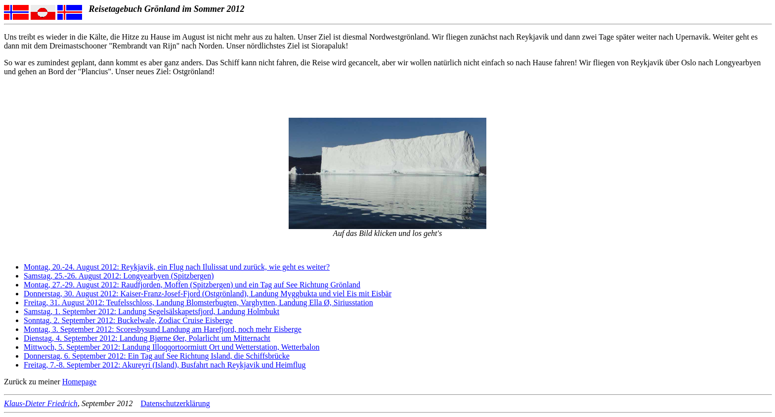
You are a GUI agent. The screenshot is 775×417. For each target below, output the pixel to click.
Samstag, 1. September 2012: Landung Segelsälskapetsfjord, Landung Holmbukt (151, 311)
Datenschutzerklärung (175, 403)
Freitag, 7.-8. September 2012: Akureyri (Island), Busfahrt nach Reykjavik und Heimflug (165, 365)
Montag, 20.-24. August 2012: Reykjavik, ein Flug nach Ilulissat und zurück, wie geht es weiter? (177, 267)
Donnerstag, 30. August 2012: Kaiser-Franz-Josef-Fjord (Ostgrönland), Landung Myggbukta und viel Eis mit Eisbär (207, 293)
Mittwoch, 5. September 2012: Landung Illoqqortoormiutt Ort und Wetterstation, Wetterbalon (172, 347)
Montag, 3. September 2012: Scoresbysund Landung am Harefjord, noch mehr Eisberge (162, 329)
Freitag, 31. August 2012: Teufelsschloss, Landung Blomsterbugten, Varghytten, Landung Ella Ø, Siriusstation (198, 302)
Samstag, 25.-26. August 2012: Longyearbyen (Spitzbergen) (119, 276)
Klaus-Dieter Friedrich (41, 403)
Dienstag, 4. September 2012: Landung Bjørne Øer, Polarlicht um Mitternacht (147, 338)
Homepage (79, 381)
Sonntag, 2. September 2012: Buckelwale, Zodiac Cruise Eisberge (128, 320)
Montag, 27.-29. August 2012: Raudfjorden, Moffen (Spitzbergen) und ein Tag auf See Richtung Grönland (192, 284)
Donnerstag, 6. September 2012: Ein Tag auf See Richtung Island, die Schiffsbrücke (157, 356)
